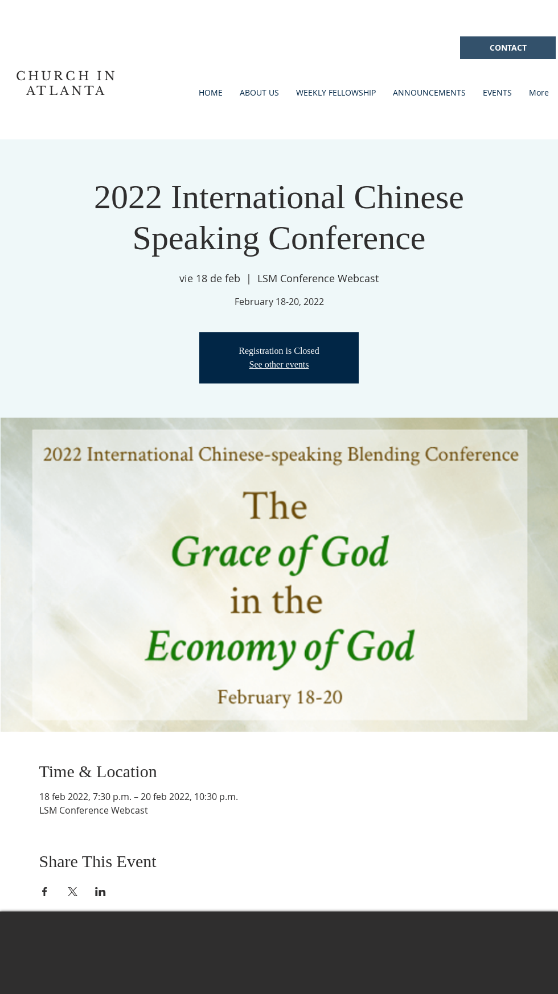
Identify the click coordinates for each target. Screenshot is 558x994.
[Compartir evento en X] (72, 891)
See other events (279, 364)
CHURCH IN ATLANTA (67, 83)
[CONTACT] (508, 47)
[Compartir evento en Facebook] (44, 891)
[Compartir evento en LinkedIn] (100, 891)
